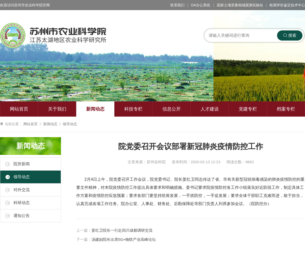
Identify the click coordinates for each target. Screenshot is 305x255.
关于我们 (57, 109)
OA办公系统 (200, 5)
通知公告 (17, 215)
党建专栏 (248, 109)
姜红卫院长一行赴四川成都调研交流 (122, 230)
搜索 (289, 35)
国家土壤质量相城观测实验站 (240, 5)
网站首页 (19, 109)
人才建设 (210, 109)
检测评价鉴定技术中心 (287, 5)
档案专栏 (286, 109)
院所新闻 (17, 164)
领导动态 (70, 124)
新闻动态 (95, 109)
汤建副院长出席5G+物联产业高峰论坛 (124, 240)
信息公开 (171, 109)
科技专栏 (133, 109)
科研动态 (17, 203)
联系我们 (177, 5)
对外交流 (17, 190)
